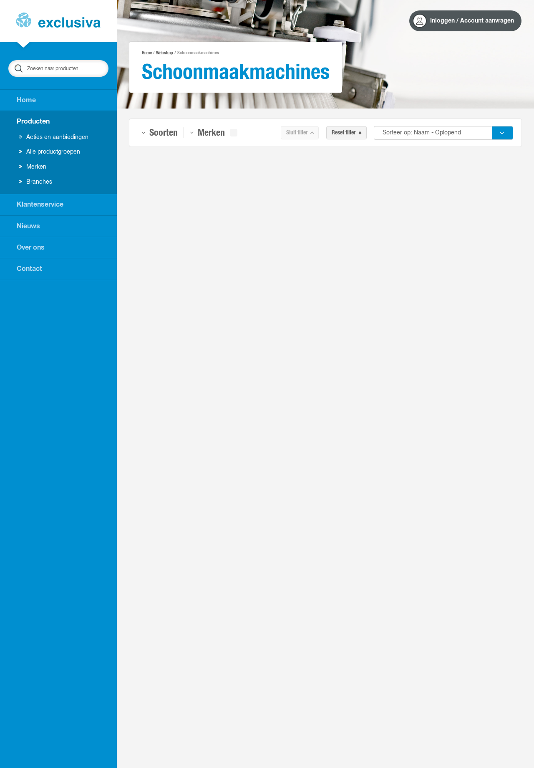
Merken (32, 167)
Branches (35, 182)
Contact (29, 268)
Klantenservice (40, 204)
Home (26, 100)
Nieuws (28, 226)
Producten (33, 121)
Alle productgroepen (49, 152)
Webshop (164, 53)
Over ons (31, 247)
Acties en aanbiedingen (53, 137)
